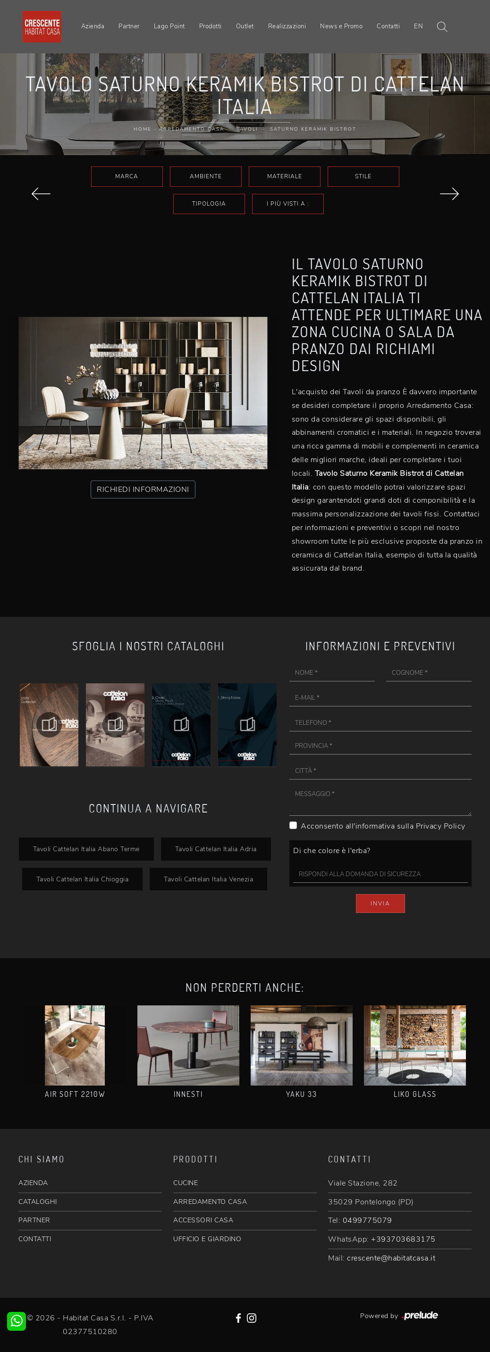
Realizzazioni (287, 26)
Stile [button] (363, 176)
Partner (129, 26)
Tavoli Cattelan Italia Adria (216, 849)
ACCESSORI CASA (203, 1220)
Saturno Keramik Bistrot (313, 129)
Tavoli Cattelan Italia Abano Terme (86, 849)
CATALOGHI (37, 1201)
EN (418, 26)
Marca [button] (126, 176)
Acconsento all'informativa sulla (383, 826)
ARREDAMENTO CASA (210, 1201)
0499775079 (367, 1220)
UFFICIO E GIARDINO (207, 1239)
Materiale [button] (284, 176)
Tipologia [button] (209, 203)
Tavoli (247, 129)
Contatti (388, 26)
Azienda (93, 26)
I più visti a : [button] (288, 203)
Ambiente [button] (206, 176)
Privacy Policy (440, 826)
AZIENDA (33, 1182)
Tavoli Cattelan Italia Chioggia (82, 879)
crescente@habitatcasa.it (391, 1258)
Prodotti (210, 26)
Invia (380, 903)
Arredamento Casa (191, 129)
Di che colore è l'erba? (332, 851)
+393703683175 (403, 1239)
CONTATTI (34, 1239)
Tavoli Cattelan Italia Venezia (208, 879)
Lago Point (169, 26)
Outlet (245, 26)
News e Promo (341, 26)
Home (143, 129)
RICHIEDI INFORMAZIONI (143, 489)
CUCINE (185, 1182)
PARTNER (34, 1220)
